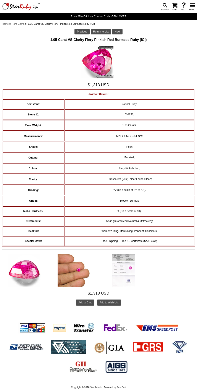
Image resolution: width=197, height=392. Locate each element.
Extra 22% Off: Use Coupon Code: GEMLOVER (98, 16)
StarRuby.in (96, 387)
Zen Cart (121, 387)
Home (5, 24)
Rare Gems (18, 24)
